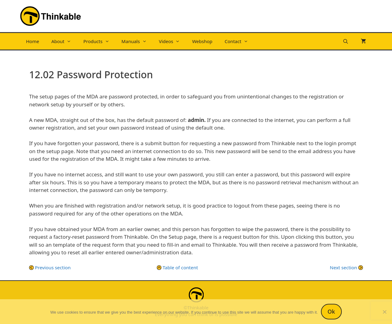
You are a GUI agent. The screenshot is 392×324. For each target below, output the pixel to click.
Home (32, 41)
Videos (172, 41)
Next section (346, 267)
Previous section (50, 267)
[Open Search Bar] (346, 41)
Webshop (202, 41)
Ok (331, 311)
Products (99, 41)
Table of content (177, 267)
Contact (239, 41)
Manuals (137, 41)
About (64, 41)
